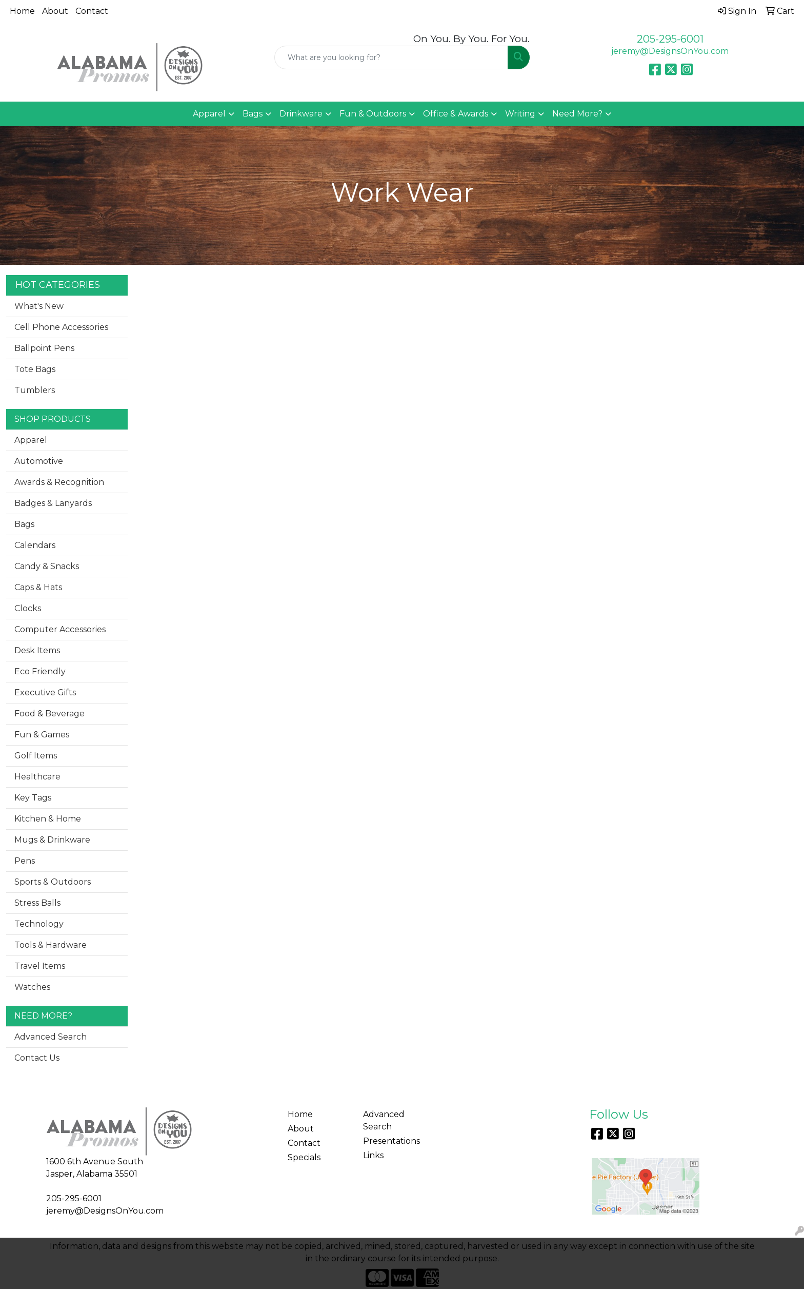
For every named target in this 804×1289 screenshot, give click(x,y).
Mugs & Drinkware (52, 840)
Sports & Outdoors (52, 882)
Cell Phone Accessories (61, 327)
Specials (304, 1157)
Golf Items (35, 755)
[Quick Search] (391, 57)
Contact (91, 11)
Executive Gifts (45, 692)
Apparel (209, 114)
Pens (24, 861)
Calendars (34, 545)
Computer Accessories (60, 629)
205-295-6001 (670, 39)
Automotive (38, 461)
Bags (253, 114)
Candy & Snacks (46, 566)
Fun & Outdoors (372, 114)
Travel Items (39, 966)
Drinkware (301, 114)
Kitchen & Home (47, 819)
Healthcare (37, 777)
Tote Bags (34, 369)
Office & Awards (455, 114)
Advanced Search (50, 1037)
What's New (39, 306)
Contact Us (36, 1058)
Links (373, 1155)
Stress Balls (37, 903)
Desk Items (37, 650)
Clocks (27, 608)
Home (22, 11)
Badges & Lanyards (53, 503)
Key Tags (32, 798)
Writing (520, 114)
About (55, 11)
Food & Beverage (49, 713)
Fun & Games (41, 734)
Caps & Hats (38, 587)
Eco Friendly (40, 671)
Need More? (577, 114)
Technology (39, 924)
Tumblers (34, 390)
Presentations (391, 1141)
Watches (32, 987)
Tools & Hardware (50, 945)
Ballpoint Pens (44, 348)
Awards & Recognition (59, 482)
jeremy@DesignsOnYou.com (670, 51)
